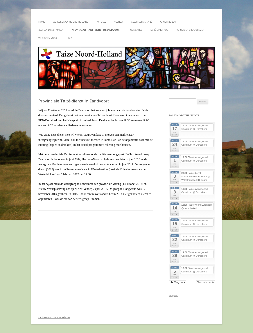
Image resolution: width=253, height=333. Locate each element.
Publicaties (135, 29)
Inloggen (173, 295)
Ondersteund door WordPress (54, 317)
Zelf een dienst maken (50, 29)
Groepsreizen (168, 21)
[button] (177, 282)
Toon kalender (205, 282)
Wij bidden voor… (48, 38)
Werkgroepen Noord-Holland (71, 21)
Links (69, 38)
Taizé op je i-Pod (159, 29)
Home (41, 21)
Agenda (118, 21)
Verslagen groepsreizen (190, 29)
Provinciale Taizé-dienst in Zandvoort (96, 29)
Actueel (101, 21)
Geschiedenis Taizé (141, 21)
